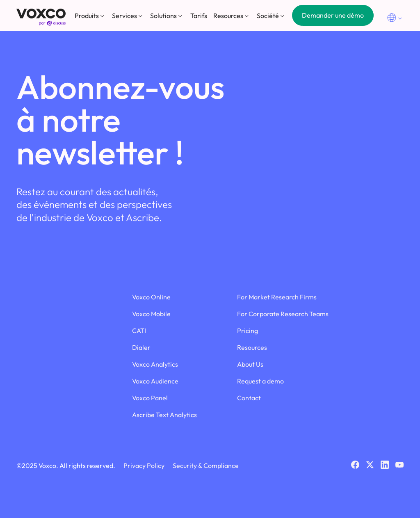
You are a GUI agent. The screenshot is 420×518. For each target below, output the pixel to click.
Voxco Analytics (155, 364)
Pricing (247, 330)
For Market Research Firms (277, 297)
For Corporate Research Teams (283, 314)
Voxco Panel (150, 398)
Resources (252, 347)
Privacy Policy (143, 465)
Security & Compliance (206, 465)
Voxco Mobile (151, 314)
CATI (139, 330)
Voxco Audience (155, 381)
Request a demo (260, 381)
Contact (249, 398)
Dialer (141, 347)
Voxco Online (151, 297)
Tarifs (198, 15)
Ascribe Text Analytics (164, 415)
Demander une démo (333, 15)
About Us (250, 364)
